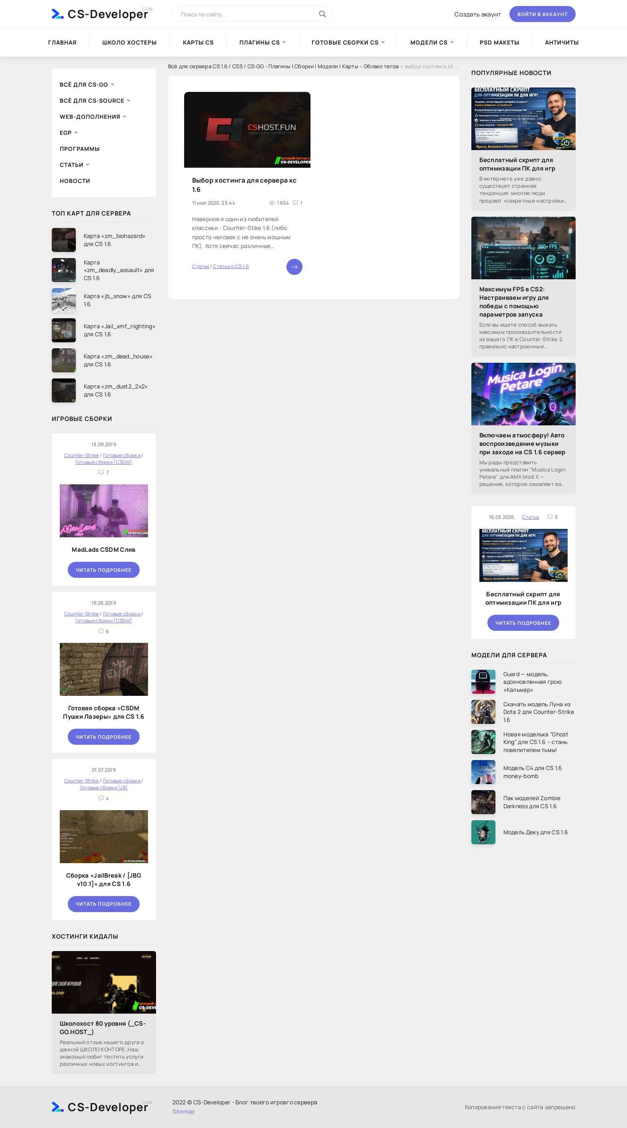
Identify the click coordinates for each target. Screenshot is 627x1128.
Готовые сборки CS (345, 42)
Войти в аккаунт (542, 14)
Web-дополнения (90, 116)
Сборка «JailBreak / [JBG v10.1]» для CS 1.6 (103, 879)
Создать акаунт (478, 14)
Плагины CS (259, 42)
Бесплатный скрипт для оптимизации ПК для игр (517, 164)
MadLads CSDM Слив (103, 549)
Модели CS (429, 42)
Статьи (71, 165)
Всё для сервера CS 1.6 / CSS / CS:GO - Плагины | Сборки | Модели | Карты (263, 66)
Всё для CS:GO (84, 84)
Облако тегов (381, 66)
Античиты (562, 42)
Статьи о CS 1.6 (231, 266)
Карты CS (198, 42)
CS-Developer (108, 13)
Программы (80, 148)
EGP (66, 132)
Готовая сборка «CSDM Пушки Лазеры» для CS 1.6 (103, 712)
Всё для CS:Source (92, 100)
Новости (75, 181)
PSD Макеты (499, 42)
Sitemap (183, 1111)
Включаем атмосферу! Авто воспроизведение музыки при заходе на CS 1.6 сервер (522, 443)
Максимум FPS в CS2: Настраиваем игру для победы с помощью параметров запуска (514, 302)
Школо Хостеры (129, 42)
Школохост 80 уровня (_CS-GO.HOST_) (103, 1027)
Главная (62, 42)
